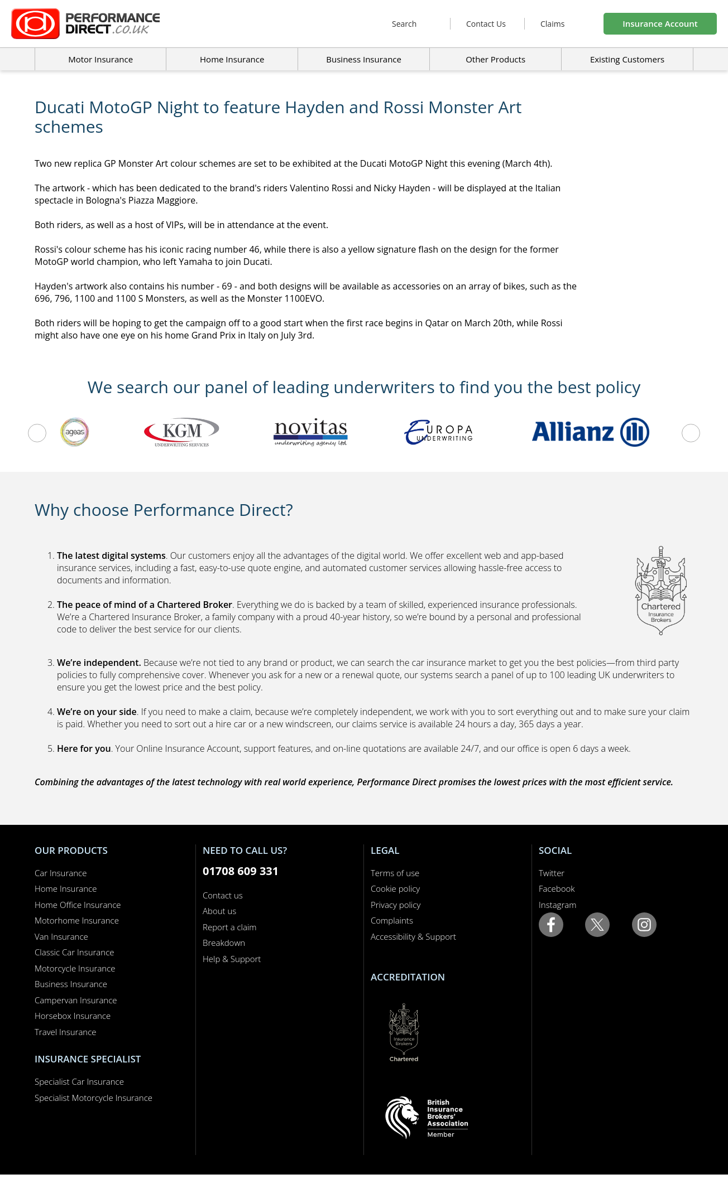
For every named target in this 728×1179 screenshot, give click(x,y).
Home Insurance (66, 888)
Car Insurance (61, 872)
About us (219, 910)
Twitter (551, 872)
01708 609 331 (241, 870)
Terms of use (395, 872)
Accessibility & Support (413, 936)
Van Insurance (61, 936)
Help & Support (232, 958)
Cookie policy (395, 888)
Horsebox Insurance (73, 1015)
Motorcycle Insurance (75, 968)
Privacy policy (395, 904)
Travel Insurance (66, 1031)
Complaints (392, 920)
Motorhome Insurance (77, 920)
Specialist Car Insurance (79, 1081)
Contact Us (486, 23)
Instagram (557, 904)
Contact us (223, 895)
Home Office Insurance (78, 904)
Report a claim (230, 926)
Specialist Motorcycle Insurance (93, 1097)
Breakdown (224, 942)
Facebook (557, 888)
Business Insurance (363, 59)
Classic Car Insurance (74, 952)
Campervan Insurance (76, 1000)
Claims (552, 23)
